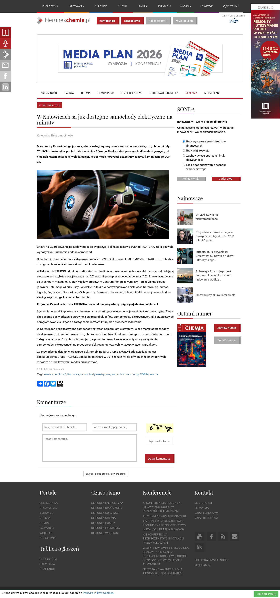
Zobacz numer (226, 340)
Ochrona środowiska (164, 93)
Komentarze (51, 402)
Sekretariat (203, 502)
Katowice (73, 374)
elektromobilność (55, 374)
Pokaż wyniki (190, 178)
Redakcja (201, 508)
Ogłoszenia (48, 559)
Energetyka (50, 6)
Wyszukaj (231, 6)
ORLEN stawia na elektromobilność (207, 217)
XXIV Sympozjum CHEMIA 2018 (164, 516)
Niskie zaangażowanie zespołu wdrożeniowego (204, 167)
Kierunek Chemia (103, 518)
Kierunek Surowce (105, 513)
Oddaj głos (225, 178)
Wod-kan (185, 6)
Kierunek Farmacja (105, 528)
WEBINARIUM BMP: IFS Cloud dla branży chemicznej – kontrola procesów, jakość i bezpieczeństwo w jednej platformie (166, 556)
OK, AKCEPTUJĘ (266, 594)
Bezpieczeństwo (131, 93)
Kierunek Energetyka (107, 502)
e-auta (154, 374)
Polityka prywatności (211, 560)
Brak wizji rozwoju (196, 150)
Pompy (142, 6)
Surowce (101, 6)
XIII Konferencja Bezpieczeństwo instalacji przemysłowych (163, 539)
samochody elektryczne (95, 374)
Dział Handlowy (206, 513)
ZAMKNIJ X (265, 7)
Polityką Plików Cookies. (98, 593)
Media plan (211, 93)
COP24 (144, 374)
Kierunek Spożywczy (106, 508)
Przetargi (47, 569)
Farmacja (164, 6)
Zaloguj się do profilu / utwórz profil (105, 473)
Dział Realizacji (206, 518)
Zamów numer (226, 327)
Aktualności (49, 93)
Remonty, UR (106, 93)
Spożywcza (76, 6)
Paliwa (69, 93)
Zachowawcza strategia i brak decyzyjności (204, 158)
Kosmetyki (207, 6)
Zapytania (47, 564)
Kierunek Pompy (103, 523)
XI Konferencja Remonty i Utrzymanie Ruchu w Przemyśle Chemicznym (162, 507)
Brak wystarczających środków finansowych (204, 143)
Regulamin (202, 565)
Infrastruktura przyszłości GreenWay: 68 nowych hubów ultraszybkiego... (214, 256)
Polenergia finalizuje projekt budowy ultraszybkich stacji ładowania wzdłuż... (213, 275)
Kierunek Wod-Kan (104, 533)
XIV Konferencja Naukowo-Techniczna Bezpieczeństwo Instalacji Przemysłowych (164, 525)
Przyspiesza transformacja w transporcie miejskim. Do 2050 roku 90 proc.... (215, 236)
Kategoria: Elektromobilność (55, 135)
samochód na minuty (125, 374)
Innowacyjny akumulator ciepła (215, 295)
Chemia (122, 6)
